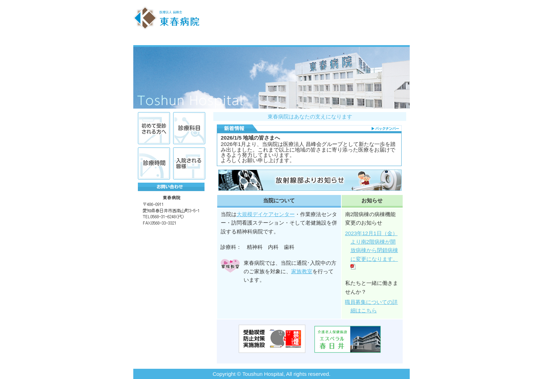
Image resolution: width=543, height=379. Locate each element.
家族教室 (301, 271)
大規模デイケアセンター (266, 214)
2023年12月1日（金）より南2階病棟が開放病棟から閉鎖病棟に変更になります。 (372, 250)
